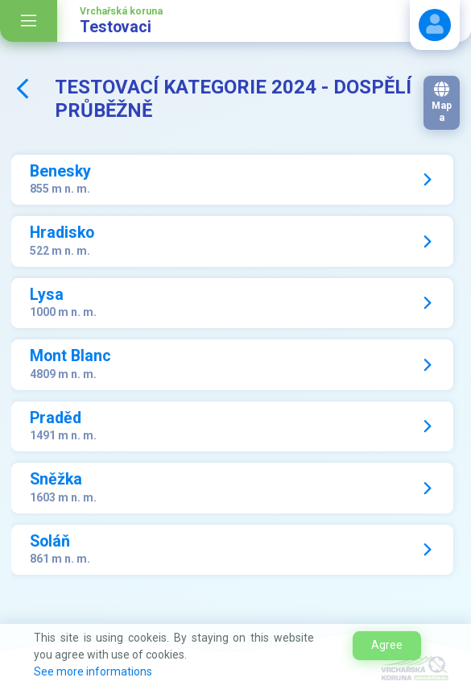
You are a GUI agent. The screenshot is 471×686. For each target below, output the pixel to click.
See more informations (93, 671)
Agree (387, 644)
